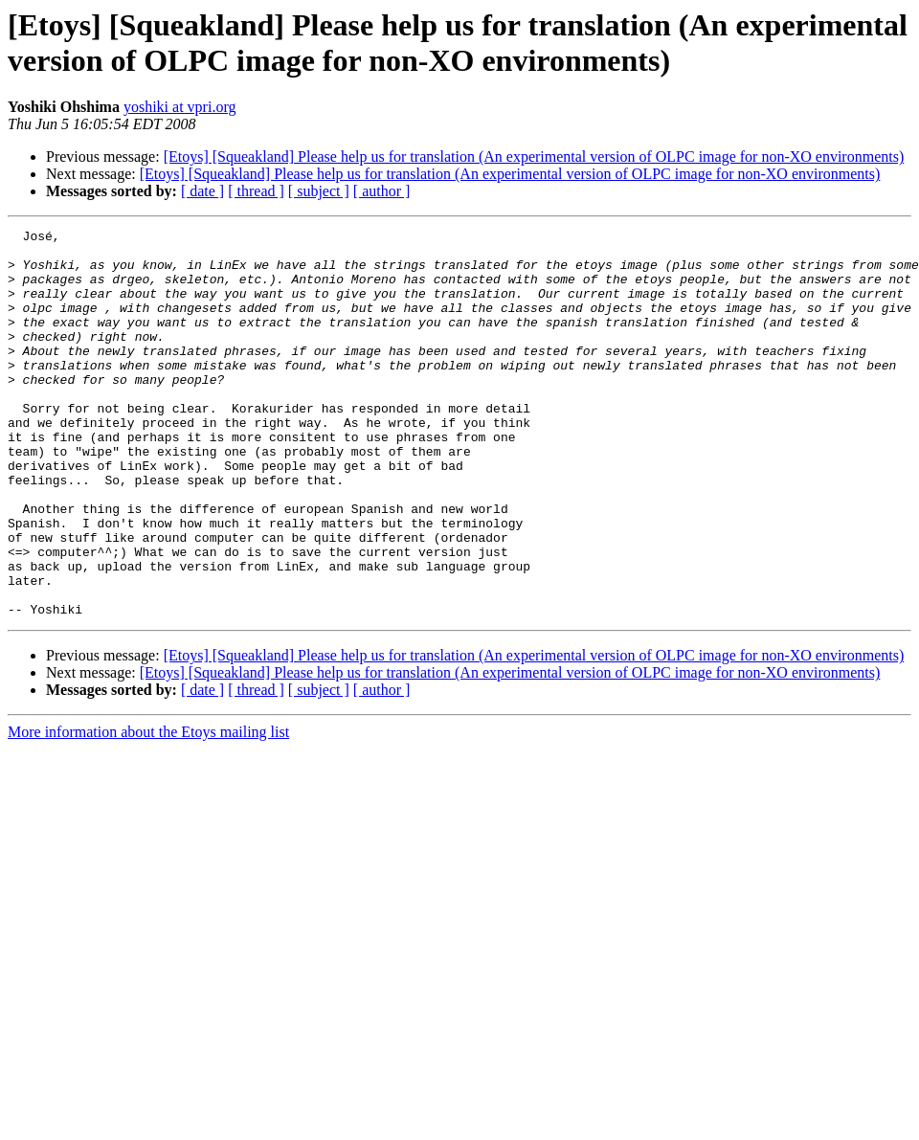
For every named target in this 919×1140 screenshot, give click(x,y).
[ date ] (202, 191)
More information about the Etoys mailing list (148, 809)
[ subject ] (318, 191)
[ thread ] (256, 191)
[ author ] (382, 191)
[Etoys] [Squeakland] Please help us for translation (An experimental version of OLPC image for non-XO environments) (534, 156)
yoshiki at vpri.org (179, 107)
